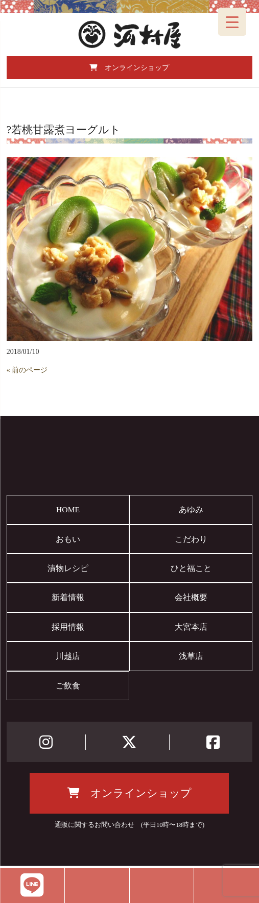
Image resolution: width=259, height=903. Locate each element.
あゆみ (191, 509)
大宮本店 (191, 627)
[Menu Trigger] (232, 22)
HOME (68, 509)
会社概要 (191, 597)
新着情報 (68, 597)
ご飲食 (68, 685)
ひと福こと (191, 568)
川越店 (68, 656)
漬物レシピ (68, 568)
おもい (68, 539)
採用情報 (68, 627)
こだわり (191, 539)
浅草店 (191, 656)
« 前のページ (27, 370)
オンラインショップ (129, 68)
